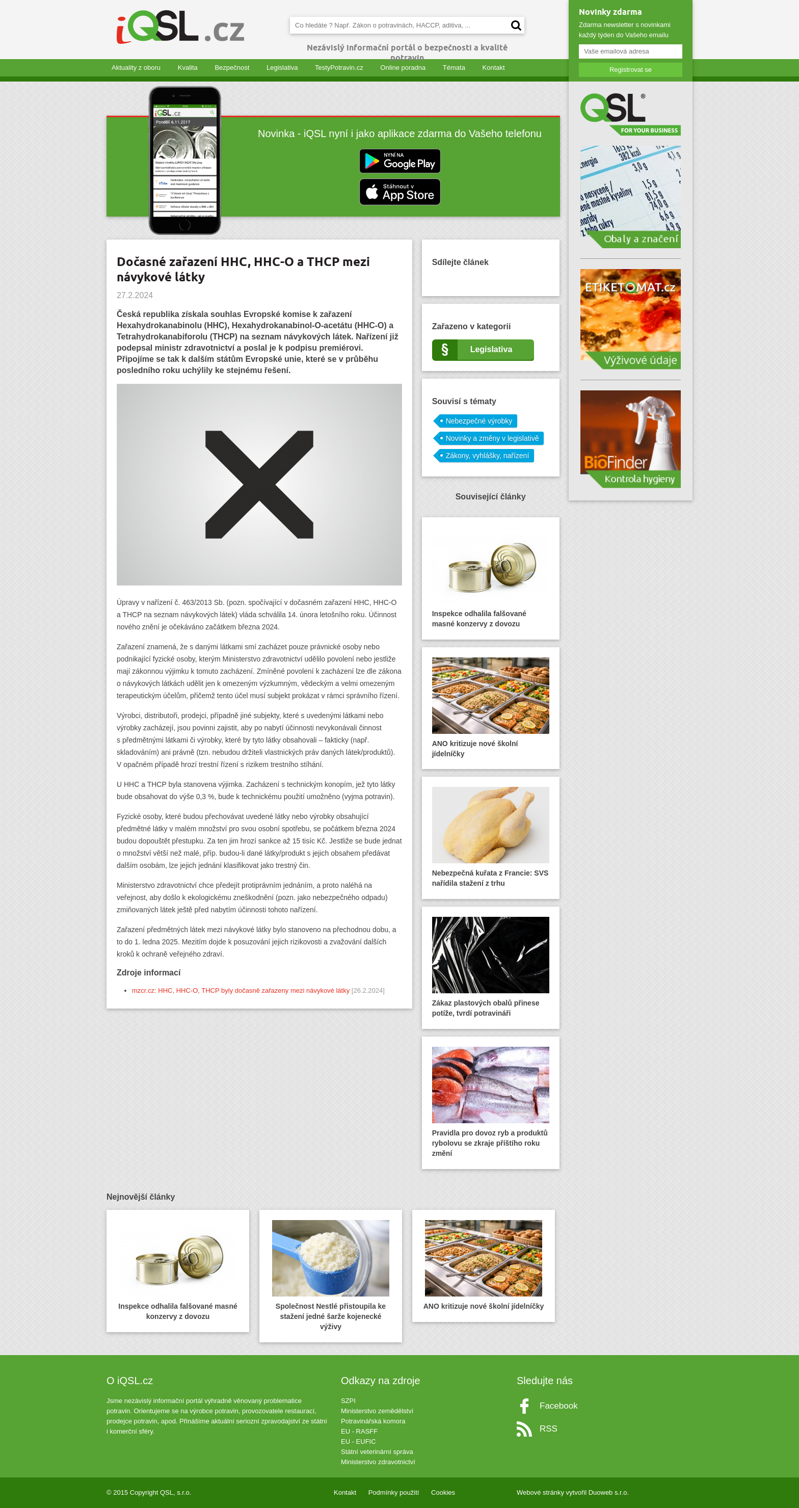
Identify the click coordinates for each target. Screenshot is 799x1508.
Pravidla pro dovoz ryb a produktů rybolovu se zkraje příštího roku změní (490, 1102)
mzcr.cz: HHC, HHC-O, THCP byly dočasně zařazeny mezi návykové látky (241, 990)
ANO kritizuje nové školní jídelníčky (490, 707)
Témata (454, 67)
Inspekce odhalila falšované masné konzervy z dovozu (490, 577)
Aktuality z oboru (136, 67)
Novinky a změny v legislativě (492, 438)
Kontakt (494, 67)
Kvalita (188, 67)
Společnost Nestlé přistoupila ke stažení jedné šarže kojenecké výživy (330, 1275)
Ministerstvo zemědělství (377, 1411)
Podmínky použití (393, 1492)
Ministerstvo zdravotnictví (378, 1462)
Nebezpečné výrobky (479, 421)
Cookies (443, 1492)
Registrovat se (630, 69)
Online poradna (402, 67)
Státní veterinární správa (377, 1452)
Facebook (559, 1406)
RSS (548, 1429)
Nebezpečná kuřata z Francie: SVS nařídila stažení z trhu (490, 837)
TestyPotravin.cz (339, 67)
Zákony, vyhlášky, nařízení (487, 456)
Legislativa (282, 67)
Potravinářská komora (373, 1421)
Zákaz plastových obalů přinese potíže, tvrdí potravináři (490, 967)
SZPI (348, 1401)
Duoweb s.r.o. (609, 1492)
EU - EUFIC (358, 1441)
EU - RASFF (359, 1431)
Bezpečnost (232, 67)
